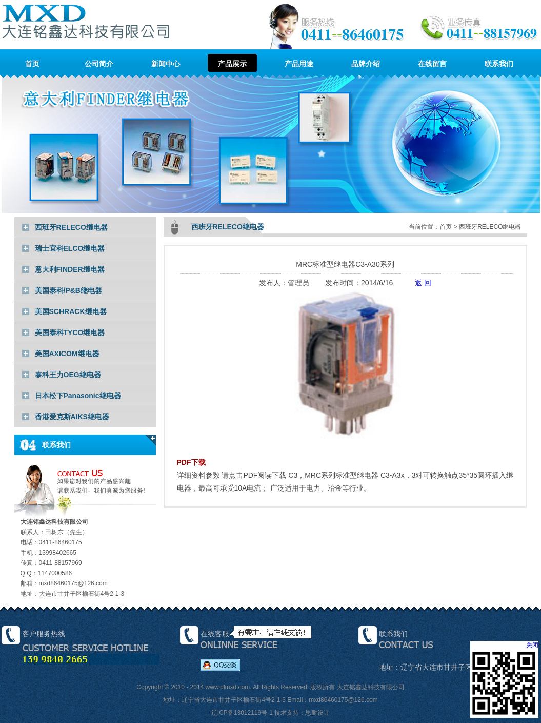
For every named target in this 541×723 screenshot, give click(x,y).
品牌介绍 (365, 64)
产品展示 (232, 64)
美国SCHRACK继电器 (71, 311)
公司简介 (99, 64)
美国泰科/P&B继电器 (68, 290)
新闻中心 (165, 64)
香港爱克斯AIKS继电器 (72, 417)
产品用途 (299, 64)
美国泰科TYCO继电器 (70, 332)
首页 (32, 64)
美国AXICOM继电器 (67, 353)
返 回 (423, 283)
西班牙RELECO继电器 (71, 227)
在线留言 (432, 64)
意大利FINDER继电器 (70, 269)
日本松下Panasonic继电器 (78, 396)
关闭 (532, 645)
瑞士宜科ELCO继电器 (70, 248)
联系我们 (499, 64)
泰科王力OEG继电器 (68, 374)
